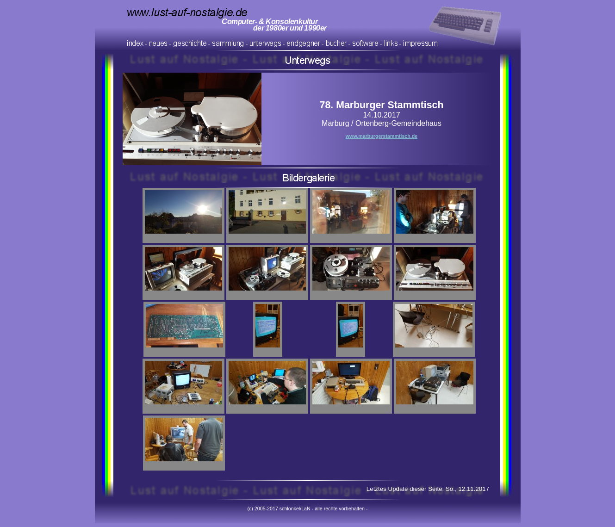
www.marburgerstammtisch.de (381, 136)
